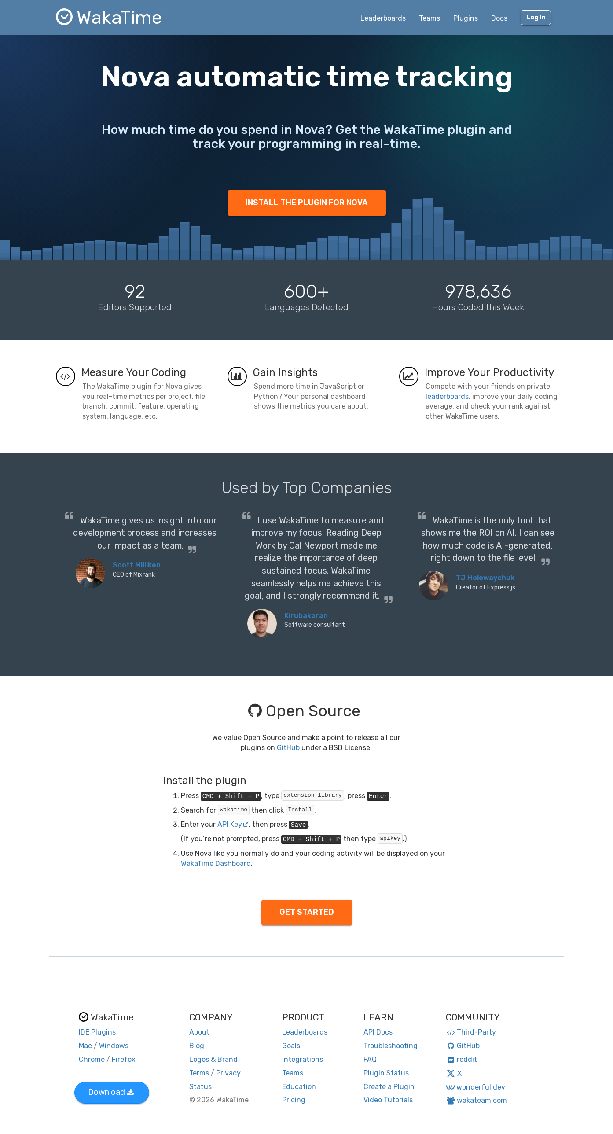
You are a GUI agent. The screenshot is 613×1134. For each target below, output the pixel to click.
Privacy (228, 1073)
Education (299, 1086)
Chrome (92, 1059)
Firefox (124, 1059)
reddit (461, 1059)
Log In (535, 17)
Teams (429, 18)
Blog (196, 1046)
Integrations (302, 1059)
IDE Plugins (97, 1032)
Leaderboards (383, 18)
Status (200, 1086)
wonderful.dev (475, 1087)
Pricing (293, 1100)
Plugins (465, 18)
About (199, 1032)
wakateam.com (476, 1100)
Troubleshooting (390, 1046)
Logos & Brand (213, 1059)
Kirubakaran (306, 615)
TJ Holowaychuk (485, 578)
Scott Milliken (137, 565)
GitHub (288, 748)
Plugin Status (386, 1073)
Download (111, 1092)
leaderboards (447, 396)
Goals (291, 1046)
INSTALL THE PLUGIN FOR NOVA (307, 202)
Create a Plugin (389, 1086)
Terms (199, 1073)
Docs (499, 18)
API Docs (378, 1032)
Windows (113, 1046)
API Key (233, 824)
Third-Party (471, 1032)
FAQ (370, 1059)
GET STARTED (306, 912)
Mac (85, 1046)
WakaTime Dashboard (216, 863)
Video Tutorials (388, 1100)
